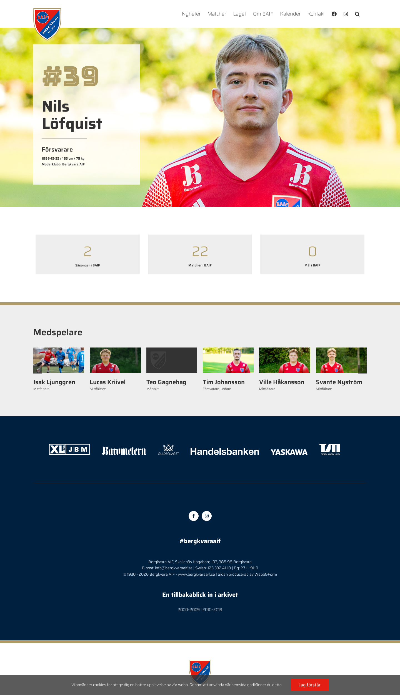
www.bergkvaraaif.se (196, 574)
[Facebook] (194, 516)
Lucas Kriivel (108, 382)
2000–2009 (189, 609)
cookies (99, 685)
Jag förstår (310, 684)
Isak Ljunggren (54, 382)
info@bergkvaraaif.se (173, 568)
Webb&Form (265, 574)
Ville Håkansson (281, 382)
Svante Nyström (339, 382)
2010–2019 (212, 609)
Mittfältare (41, 388)
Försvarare (211, 388)
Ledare (226, 388)
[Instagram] (207, 516)
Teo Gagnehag (166, 382)
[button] (357, 14)
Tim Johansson (224, 382)
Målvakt (152, 388)
